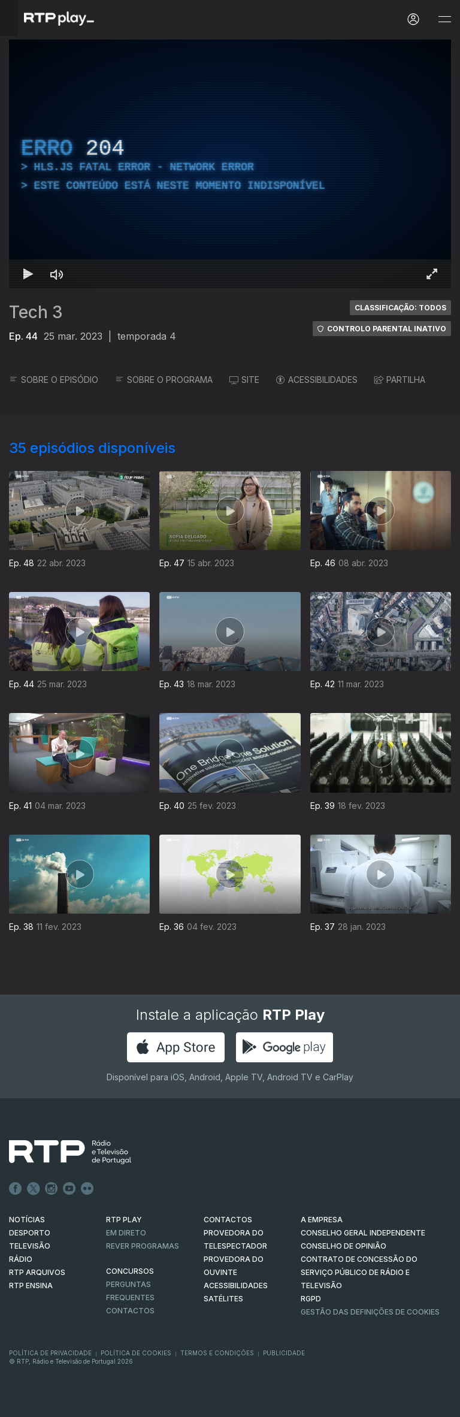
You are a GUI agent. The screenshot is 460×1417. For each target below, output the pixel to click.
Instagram (51, 1188)
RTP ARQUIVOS (37, 1272)
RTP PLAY (124, 1219)
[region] (230, 164)
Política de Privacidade (50, 1352)
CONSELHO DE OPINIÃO (343, 1245)
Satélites (223, 1298)
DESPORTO (29, 1232)
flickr (87, 1188)
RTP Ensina (31, 1285)
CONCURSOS (130, 1271)
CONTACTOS (228, 1219)
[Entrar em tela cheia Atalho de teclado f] (431, 273)
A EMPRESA (322, 1219)
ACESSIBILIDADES (317, 379)
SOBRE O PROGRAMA (164, 379)
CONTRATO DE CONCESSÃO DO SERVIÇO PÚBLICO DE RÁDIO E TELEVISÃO (359, 1272)
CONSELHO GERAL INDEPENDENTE (363, 1232)
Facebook (15, 1188)
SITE (244, 379)
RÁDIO (20, 1259)
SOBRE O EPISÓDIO (53, 379)
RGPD (311, 1298)
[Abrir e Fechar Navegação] (444, 19)
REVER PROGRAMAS (142, 1245)
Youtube (69, 1188)
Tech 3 (36, 312)
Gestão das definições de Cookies (370, 1311)
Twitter (33, 1188)
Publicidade (284, 1352)
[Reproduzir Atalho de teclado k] (28, 273)
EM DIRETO (126, 1232)
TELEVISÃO (29, 1245)
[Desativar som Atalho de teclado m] (57, 273)
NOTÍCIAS (27, 1219)
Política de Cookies (136, 1352)
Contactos (130, 1310)
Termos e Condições (217, 1352)
